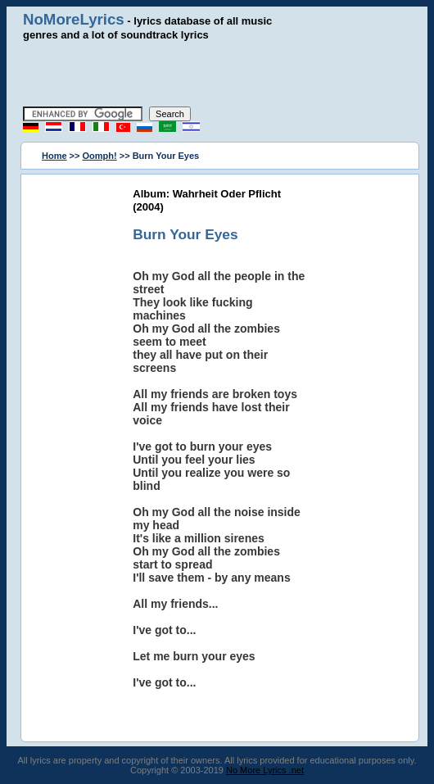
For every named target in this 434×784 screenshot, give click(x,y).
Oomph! (100, 156)
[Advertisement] (217, 73)
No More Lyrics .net (265, 770)
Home (54, 156)
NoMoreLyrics (73, 19)
